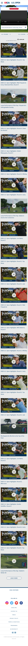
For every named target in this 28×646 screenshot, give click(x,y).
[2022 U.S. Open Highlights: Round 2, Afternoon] (14, 472)
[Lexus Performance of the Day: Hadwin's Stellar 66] (14, 561)
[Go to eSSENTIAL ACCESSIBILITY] (14, 632)
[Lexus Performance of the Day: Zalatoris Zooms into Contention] (14, 206)
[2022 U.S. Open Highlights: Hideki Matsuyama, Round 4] (14, 141)
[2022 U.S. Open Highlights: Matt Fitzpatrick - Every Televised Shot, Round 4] (14, 73)
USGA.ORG (14, 607)
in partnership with (15, 39)
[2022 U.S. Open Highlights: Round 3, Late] (14, 274)
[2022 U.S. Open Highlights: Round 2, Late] (14, 405)
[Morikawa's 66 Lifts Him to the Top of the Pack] (14, 426)
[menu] (1, 2)
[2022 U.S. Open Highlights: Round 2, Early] (14, 517)
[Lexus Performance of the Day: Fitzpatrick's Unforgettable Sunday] (14, 96)
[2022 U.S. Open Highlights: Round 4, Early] (14, 185)
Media (14, 614)
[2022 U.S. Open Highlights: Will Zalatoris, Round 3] (14, 318)
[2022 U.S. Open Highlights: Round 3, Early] (14, 362)
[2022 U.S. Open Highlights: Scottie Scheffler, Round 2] (14, 495)
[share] (25, 27)
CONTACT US (14, 611)
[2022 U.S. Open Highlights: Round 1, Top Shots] (14, 538)
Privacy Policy (14, 618)
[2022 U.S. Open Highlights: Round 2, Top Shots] (14, 382)
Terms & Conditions (14, 622)
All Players (21, 34)
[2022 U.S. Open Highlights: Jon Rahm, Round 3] (14, 229)
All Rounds (4, 34)
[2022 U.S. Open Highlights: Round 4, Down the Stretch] (14, 119)
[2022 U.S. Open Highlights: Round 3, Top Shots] (14, 252)
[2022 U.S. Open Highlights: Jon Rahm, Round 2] (14, 449)
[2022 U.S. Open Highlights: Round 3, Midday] (14, 341)
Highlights (13, 9)
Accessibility (14, 629)
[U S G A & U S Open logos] (12, 2)
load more (13, 578)
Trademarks (14, 625)
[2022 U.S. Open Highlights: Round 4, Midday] (14, 164)
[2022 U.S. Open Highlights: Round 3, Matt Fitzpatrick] (14, 295)
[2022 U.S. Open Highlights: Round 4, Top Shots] (14, 50)
